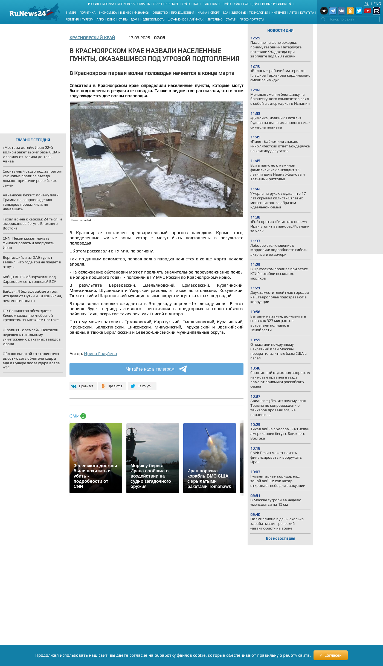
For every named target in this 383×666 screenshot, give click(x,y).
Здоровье (238, 12)
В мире (71, 12)
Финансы (141, 12)
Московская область (133, 3)
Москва (108, 3)
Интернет (278, 12)
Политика (87, 12)
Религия (72, 19)
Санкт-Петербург (166, 3)
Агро (100, 19)
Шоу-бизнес (177, 19)
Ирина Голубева (100, 353)
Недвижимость (152, 19)
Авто (293, 12)
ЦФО (196, 3)
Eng (377, 3)
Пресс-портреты (252, 19)
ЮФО (215, 3)
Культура (307, 12)
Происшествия (182, 12)
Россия (93, 3)
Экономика (108, 12)
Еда (225, 12)
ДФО (256, 3)
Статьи (231, 19)
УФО (237, 3)
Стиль (122, 19)
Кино (111, 19)
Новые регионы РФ (277, 3)
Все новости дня (280, 538)
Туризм (87, 19)
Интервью (214, 19)
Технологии (258, 12)
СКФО (227, 3)
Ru (366, 3)
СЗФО (186, 3)
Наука (202, 12)
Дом (134, 19)
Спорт (214, 12)
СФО (246, 3)
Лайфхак (196, 19)
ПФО (205, 3)
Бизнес (125, 12)
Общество (160, 12)
